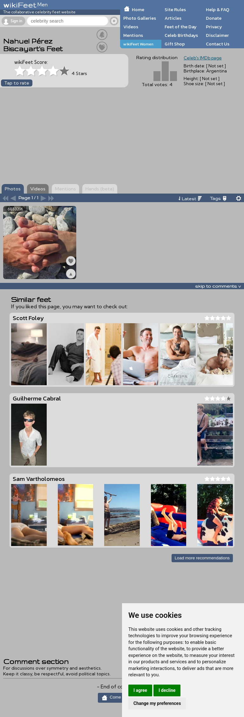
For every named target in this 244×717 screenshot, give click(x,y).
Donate (213, 18)
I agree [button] (140, 690)
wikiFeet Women (138, 44)
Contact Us (217, 43)
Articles (173, 18)
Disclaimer (217, 35)
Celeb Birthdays (181, 35)
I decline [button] (167, 690)
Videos (130, 26)
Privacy (214, 26)
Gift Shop (175, 43)
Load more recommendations (202, 558)
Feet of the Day (181, 26)
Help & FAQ (217, 9)
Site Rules (175, 9)
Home (138, 9)
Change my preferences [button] (157, 703)
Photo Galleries (139, 18)
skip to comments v (218, 286)
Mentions (133, 35)
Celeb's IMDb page (203, 57)
